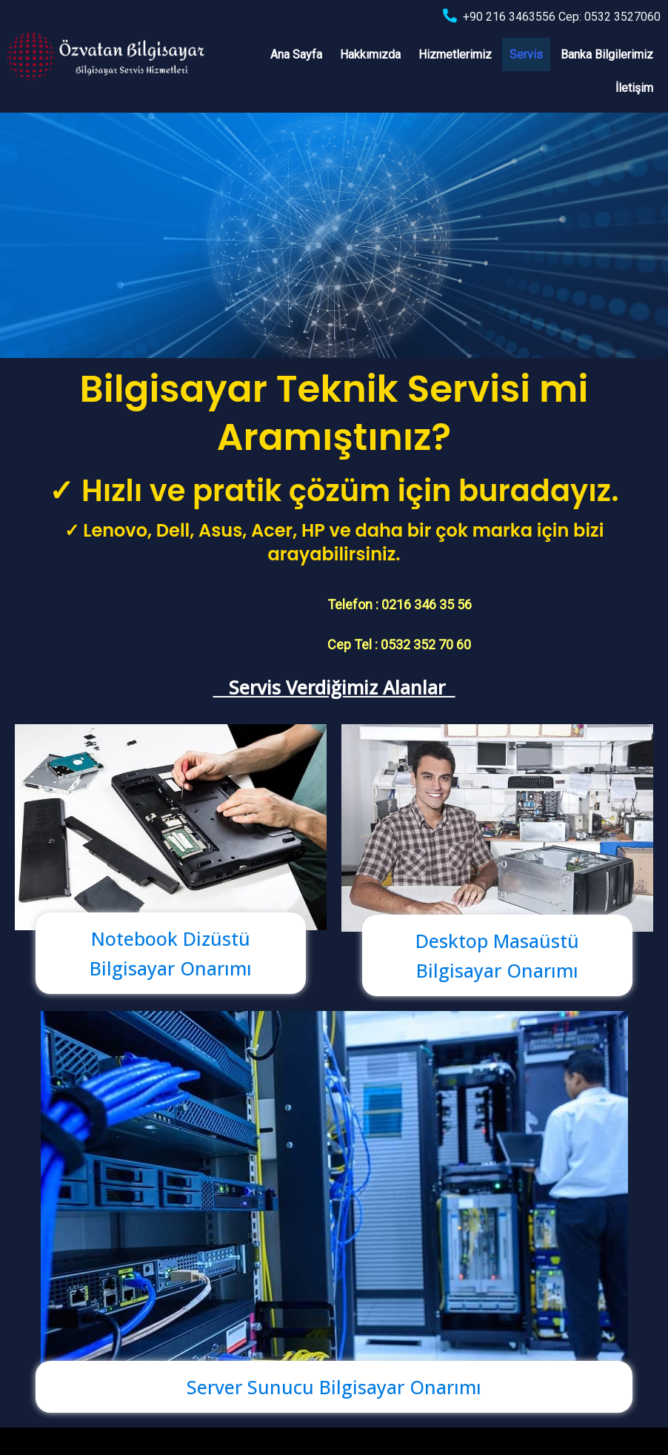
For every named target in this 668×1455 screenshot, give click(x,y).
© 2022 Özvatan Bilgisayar (76, 1432)
